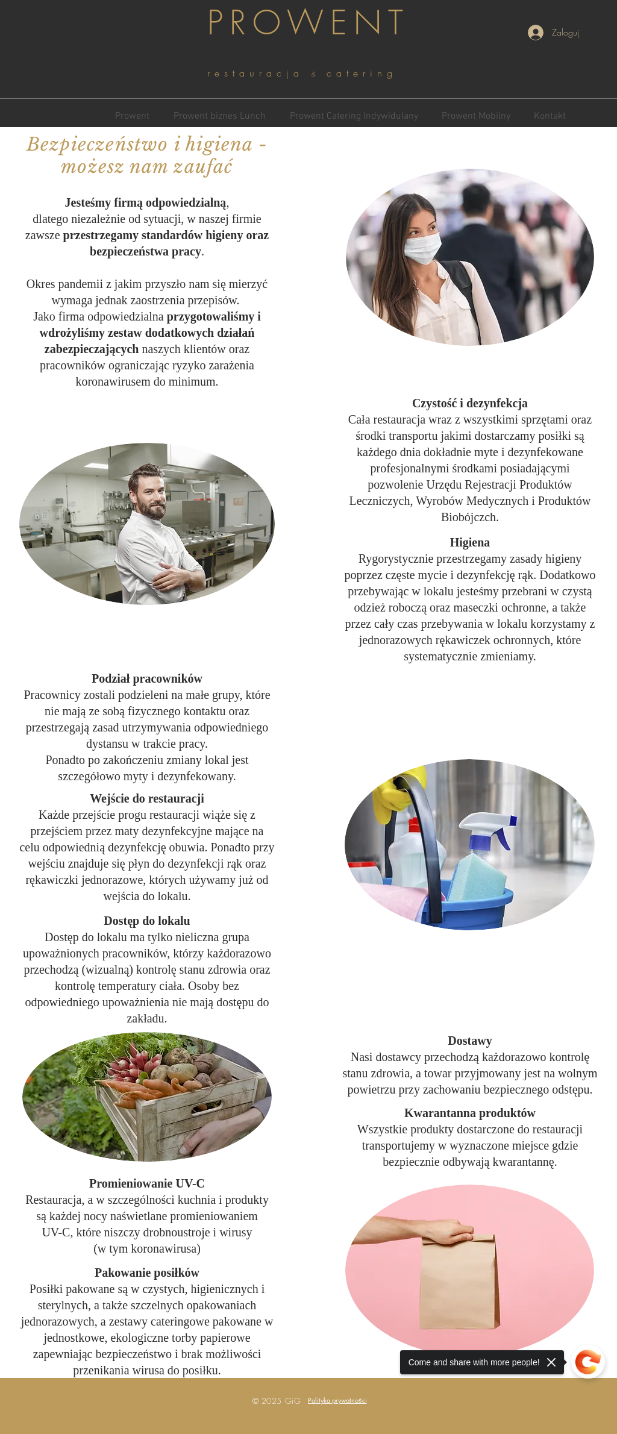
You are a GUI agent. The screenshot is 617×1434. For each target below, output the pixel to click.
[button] (337, 1399)
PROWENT (308, 23)
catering (362, 73)
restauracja (259, 73)
